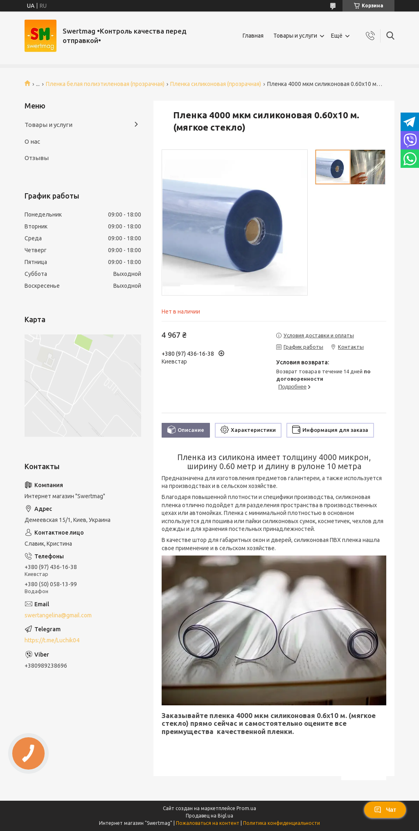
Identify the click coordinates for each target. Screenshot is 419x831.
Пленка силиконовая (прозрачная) (215, 84)
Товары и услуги (295, 35)
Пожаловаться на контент (207, 823)
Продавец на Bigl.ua (209, 815)
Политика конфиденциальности (281, 823)
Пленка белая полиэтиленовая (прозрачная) (105, 84)
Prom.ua (246, 808)
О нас (32, 141)
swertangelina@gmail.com (58, 615)
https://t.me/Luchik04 (52, 640)
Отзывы (37, 157)
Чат (385, 809)
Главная (253, 35)
